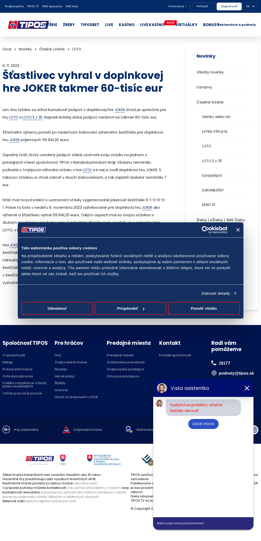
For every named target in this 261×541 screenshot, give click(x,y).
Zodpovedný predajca (125, 369)
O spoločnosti (14, 355)
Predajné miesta (120, 355)
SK (248, 6)
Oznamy (204, 87)
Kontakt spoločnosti (175, 355)
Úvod (7, 49)
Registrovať (229, 6)
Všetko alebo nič (216, 117)
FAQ (58, 355)
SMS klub (71, 6)
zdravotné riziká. (87, 483)
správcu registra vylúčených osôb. (54, 500)
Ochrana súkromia (18, 376)
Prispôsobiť (130, 308)
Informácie (176, 6)
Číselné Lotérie (52, 49)
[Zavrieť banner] (238, 230)
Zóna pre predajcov (123, 376)
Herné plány (64, 376)
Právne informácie (18, 369)
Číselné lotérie (210, 102)
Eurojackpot (212, 175)
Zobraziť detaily (215, 293)
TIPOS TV (33, 6)
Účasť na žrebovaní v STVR (76, 397)
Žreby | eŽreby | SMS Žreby (221, 220)
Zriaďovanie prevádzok (126, 362)
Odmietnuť (57, 308)
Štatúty (60, 383)
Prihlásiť (202, 6)
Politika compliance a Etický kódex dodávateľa (25, 385)
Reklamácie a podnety (237, 25)
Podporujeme (14, 6)
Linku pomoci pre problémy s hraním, (97, 488)
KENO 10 (208, 204)
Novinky (25, 49)
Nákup (8, 362)
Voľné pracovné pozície (22, 393)
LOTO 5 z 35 (212, 161)
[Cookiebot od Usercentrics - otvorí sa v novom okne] (205, 230)
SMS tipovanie (52, 6)
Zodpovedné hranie (71, 362)
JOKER (120, 109)
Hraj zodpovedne (28, 430)
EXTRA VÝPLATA (214, 131)
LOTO (206, 146)
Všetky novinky (210, 72)
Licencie (61, 390)
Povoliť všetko (204, 308)
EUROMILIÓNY (213, 190)
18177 (225, 362)
